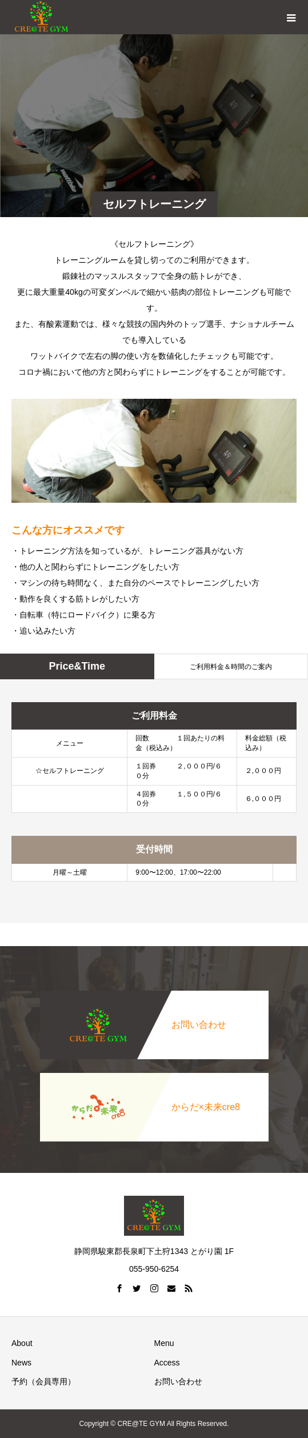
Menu (164, 1343)
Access (167, 1362)
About (22, 1343)
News (21, 1362)
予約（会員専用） (43, 1381)
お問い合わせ (178, 1381)
